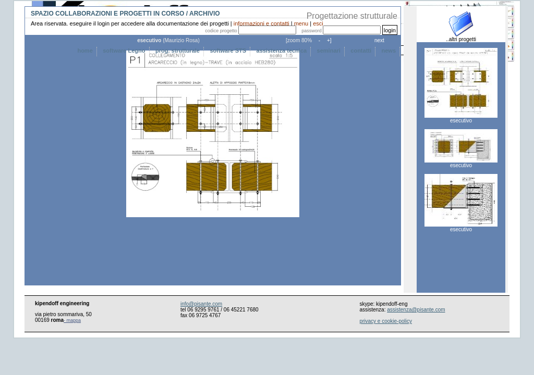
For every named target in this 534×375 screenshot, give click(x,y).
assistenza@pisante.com (416, 309)
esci (318, 23)
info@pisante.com (201, 304)
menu (301, 23)
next (379, 40)
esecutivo (460, 118)
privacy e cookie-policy (385, 321)
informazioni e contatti (261, 23)
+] (328, 40)
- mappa (72, 320)
